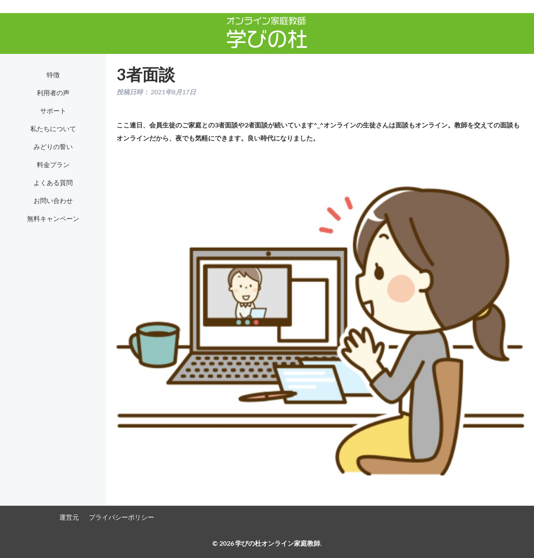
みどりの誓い (53, 146)
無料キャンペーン (53, 218)
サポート (53, 110)
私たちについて (53, 128)
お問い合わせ (53, 200)
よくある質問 (53, 182)
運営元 (69, 517)
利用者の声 (53, 92)
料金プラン (53, 164)
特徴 (53, 74)
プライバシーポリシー (121, 517)
